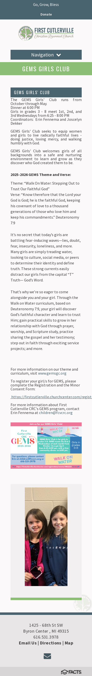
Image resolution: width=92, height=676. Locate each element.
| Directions (49, 643)
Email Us (28, 643)
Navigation (46, 55)
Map (69, 643)
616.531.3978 (45, 637)
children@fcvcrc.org (56, 412)
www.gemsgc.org (52, 373)
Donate (46, 14)
